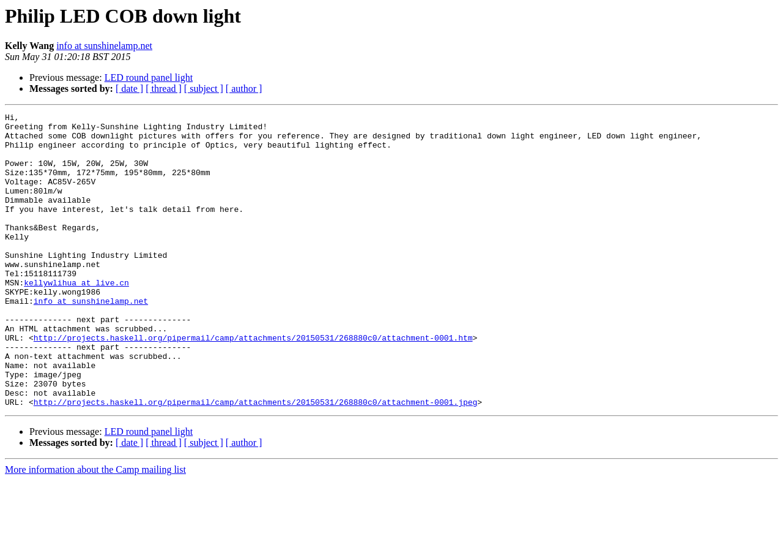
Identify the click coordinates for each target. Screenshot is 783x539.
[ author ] (244, 88)
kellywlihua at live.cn (76, 317)
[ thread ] (164, 88)
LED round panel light (149, 77)
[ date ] (129, 88)
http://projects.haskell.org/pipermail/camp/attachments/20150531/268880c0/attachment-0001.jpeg (255, 460)
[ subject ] (203, 88)
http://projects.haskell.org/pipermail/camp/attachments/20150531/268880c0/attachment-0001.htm (253, 383)
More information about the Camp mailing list (95, 528)
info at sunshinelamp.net (104, 45)
